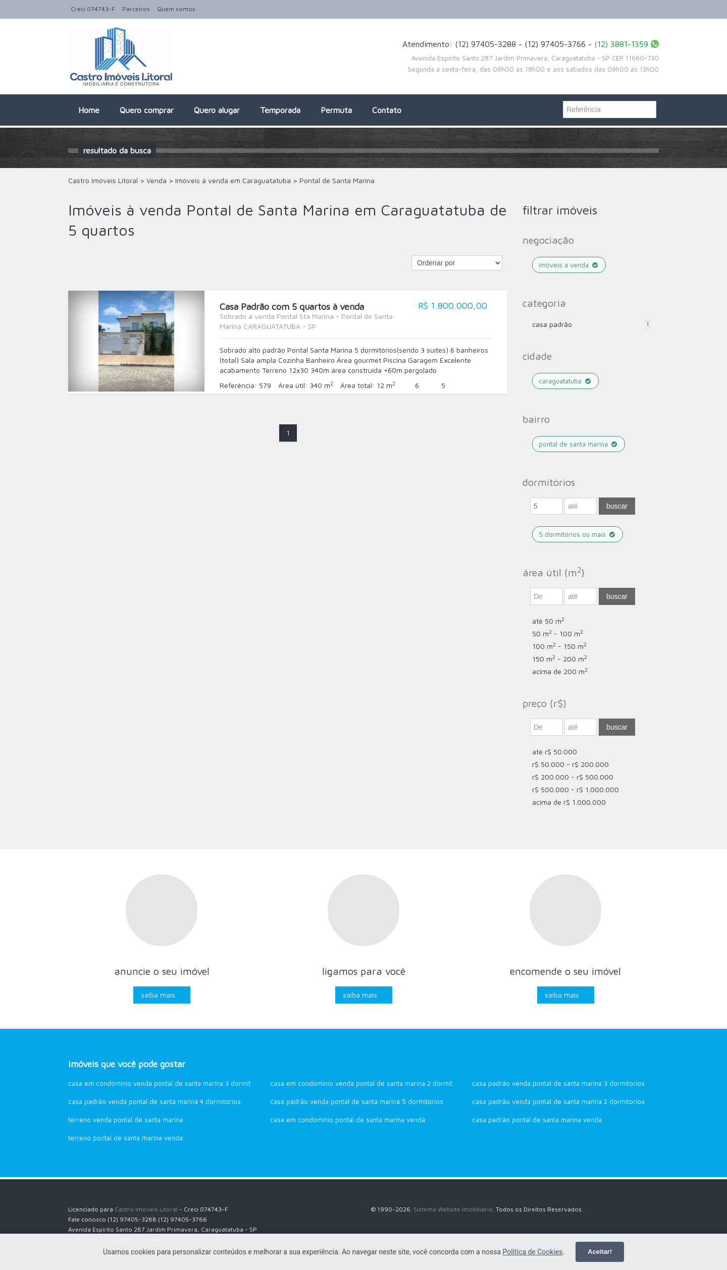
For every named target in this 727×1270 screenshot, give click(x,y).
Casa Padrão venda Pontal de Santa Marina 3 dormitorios (558, 1083)
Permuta (336, 110)
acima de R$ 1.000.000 (569, 802)
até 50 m (548, 621)
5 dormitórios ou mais (577, 534)
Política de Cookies (532, 1252)
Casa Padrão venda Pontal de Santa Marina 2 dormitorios (558, 1101)
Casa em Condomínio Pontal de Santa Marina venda (347, 1120)
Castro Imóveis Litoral (146, 1209)
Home (88, 110)
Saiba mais (158, 994)
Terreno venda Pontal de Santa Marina (125, 1120)
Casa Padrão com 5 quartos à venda (313, 316)
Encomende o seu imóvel (565, 971)
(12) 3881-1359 (621, 43)
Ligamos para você (363, 971)
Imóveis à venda (569, 265)
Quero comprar (147, 110)
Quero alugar (217, 110)
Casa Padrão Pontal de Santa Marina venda (537, 1120)
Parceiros (136, 9)
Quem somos (176, 9)
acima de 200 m (560, 671)
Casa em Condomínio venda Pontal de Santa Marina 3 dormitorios (167, 1083)
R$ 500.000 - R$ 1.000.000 (575, 789)
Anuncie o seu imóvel (162, 971)
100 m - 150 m (559, 646)
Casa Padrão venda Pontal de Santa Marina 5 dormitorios (356, 1101)
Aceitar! (600, 1251)
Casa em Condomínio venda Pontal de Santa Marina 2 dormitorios (369, 1083)
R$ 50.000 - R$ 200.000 (570, 764)
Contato (386, 110)
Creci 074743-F (93, 9)
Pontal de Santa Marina (578, 444)
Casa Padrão (552, 324)
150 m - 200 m (559, 658)
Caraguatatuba (565, 381)
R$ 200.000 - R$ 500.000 (572, 776)
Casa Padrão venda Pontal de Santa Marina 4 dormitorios (154, 1101)
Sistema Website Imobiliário (453, 1209)
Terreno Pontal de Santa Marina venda (125, 1138)
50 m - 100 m (557, 633)
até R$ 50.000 (554, 751)
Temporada (280, 110)
